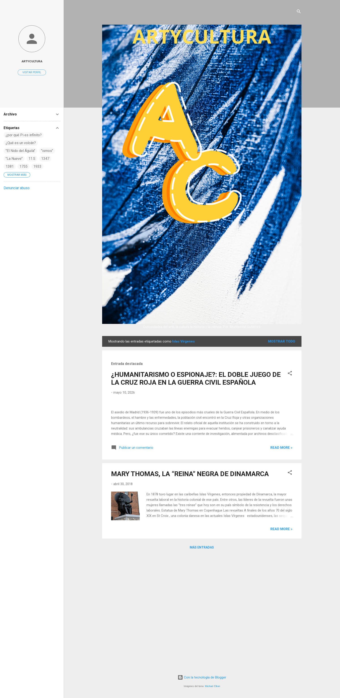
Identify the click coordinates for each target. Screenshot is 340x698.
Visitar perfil (31, 72)
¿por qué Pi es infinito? (24, 135)
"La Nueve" (14, 158)
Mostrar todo (281, 341)
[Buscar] (298, 12)
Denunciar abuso (17, 188)
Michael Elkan (212, 686)
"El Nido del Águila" (20, 151)
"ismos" (47, 151)
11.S (31, 158)
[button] (290, 374)
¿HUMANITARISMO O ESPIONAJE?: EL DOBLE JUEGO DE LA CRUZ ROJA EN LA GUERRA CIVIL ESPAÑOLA (196, 378)
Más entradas (202, 662)
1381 (10, 166)
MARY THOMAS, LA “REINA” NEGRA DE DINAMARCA (190, 589)
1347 (45, 158)
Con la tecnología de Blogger (202, 677)
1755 (23, 166)
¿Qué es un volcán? (21, 143)
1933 (37, 166)
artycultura (32, 61)
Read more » (281, 563)
